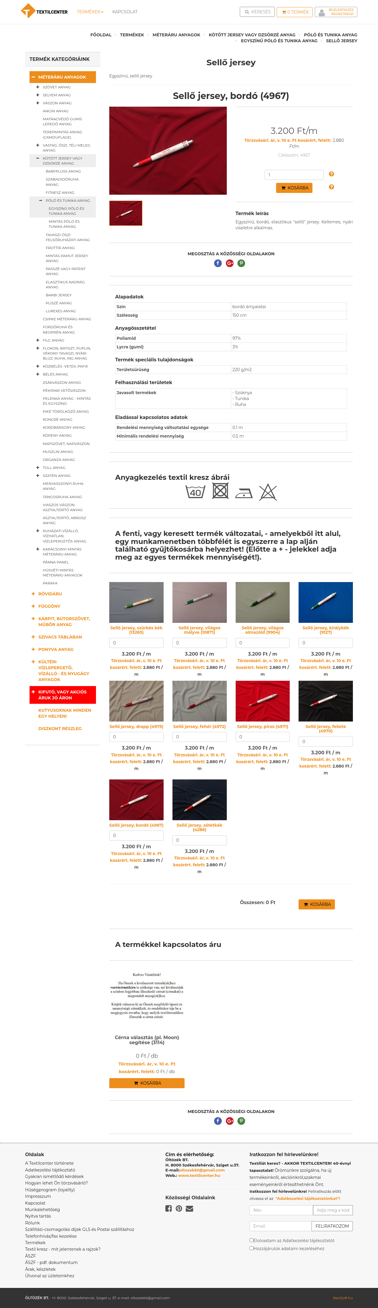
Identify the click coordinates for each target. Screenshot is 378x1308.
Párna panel (56, 562)
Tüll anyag (50, 467)
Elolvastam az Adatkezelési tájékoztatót (294, 1240)
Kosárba (295, 188)
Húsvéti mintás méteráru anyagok (63, 572)
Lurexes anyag (61, 311)
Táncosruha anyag (62, 497)
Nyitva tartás (38, 1216)
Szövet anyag (52, 87)
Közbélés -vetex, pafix (61, 366)
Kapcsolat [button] (125, 11)
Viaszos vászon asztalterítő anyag (63, 507)
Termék (295, 12)
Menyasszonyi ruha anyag (63, 486)
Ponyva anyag (52, 649)
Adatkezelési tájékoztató (50, 1170)
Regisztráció (342, 14)
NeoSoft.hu (343, 1298)
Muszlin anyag (58, 451)
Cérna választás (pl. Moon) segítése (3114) (147, 1040)
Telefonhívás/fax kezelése (51, 1236)
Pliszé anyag (59, 303)
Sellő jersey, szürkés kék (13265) (136, 630)
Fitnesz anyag (60, 192)
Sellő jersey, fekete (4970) (326, 729)
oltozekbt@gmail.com (202, 1170)
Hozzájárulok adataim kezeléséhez (289, 1248)
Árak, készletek (40, 1269)
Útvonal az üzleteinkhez (49, 1275)
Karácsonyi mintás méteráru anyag (58, 551)
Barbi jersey (59, 295)
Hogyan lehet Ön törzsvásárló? (56, 1183)
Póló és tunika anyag (330, 35)
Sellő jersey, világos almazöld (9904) (263, 630)
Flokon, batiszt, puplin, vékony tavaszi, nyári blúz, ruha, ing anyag (62, 353)
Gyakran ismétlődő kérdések (54, 1176)
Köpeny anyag (57, 435)
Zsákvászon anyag (62, 382)
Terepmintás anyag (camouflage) (62, 134)
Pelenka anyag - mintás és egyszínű (67, 401)
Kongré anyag (57, 419)
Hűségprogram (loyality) (50, 1189)
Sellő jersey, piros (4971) (262, 726)
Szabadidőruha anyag (62, 181)
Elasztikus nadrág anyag (65, 284)
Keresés (259, 11)
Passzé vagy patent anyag (66, 271)
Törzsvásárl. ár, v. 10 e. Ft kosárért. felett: (287, 140)
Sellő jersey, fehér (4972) (199, 726)
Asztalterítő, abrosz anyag (64, 520)
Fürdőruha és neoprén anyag (59, 329)
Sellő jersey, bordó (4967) (136, 825)
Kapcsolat (35, 1203)
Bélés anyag (51, 374)
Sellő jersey (341, 40)
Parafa (50, 583)
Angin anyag (56, 111)
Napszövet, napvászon (66, 443)
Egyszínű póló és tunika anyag (279, 40)
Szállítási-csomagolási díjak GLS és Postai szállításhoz (79, 1229)
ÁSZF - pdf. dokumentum (51, 1262)
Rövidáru (46, 594)
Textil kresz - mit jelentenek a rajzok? (63, 1249)
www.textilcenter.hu (199, 1175)
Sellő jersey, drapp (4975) (136, 726)
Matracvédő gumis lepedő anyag (62, 121)
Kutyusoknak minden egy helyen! (64, 713)
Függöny (45, 606)
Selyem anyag (52, 95)
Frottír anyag (60, 248)
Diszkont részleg (60, 728)
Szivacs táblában (56, 637)
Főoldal (101, 35)
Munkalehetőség (42, 1209)
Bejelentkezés (341, 10)
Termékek (90, 11)
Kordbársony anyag (64, 427)
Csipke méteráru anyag (67, 319)
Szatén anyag (52, 475)
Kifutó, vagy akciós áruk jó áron (58, 695)
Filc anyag (49, 340)
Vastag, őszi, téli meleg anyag (62, 147)
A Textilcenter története (49, 1163)
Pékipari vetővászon (64, 390)
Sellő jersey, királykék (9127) (325, 630)
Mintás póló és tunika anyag (64, 224)
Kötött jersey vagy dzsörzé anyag (252, 35)
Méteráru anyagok (176, 35)
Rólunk (32, 1223)
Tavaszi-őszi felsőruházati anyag (68, 237)
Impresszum (38, 1196)
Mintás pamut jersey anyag (67, 258)
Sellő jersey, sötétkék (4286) (199, 827)
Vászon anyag (53, 103)
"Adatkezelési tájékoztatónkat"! (308, 1198)
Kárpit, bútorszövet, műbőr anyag (60, 621)
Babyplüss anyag (63, 171)
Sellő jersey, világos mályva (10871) (200, 630)
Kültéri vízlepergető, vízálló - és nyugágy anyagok (59, 670)
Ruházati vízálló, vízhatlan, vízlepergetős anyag (60, 535)
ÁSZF (30, 1256)
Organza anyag (59, 459)
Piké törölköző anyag (66, 411)
